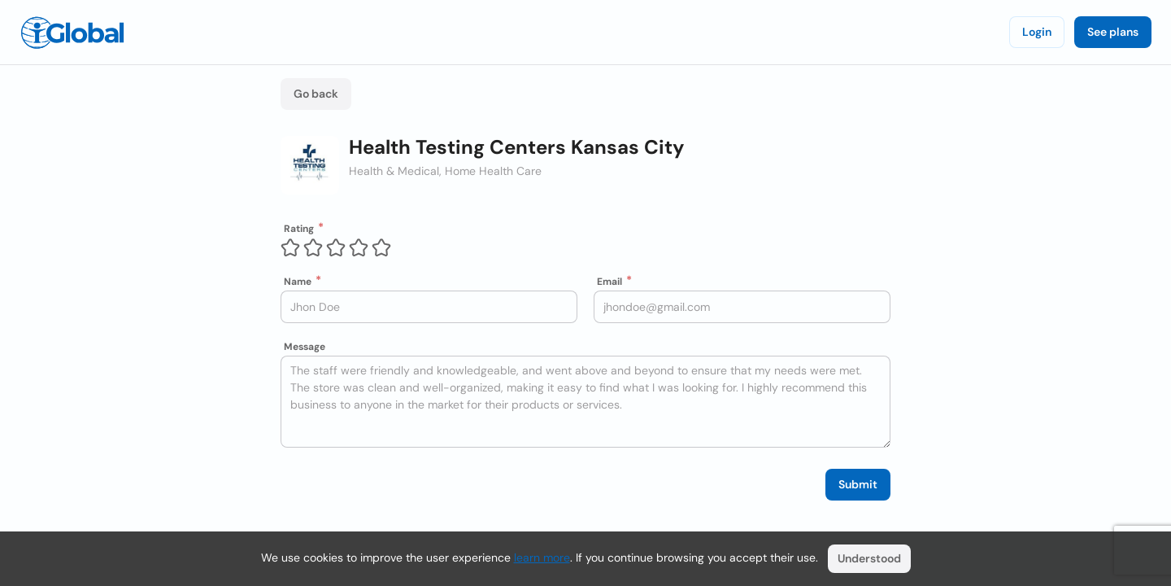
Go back (316, 93)
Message (304, 346)
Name (297, 281)
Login (1036, 31)
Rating (299, 228)
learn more (542, 557)
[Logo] (72, 32)
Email (609, 281)
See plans (1112, 31)
